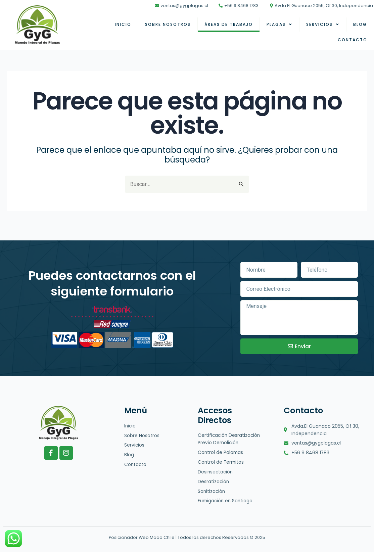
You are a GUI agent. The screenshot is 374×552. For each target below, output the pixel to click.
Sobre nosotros (168, 24)
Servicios (322, 24)
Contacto (352, 40)
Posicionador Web (128, 538)
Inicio (123, 24)
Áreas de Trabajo (228, 24)
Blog (360, 24)
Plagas (279, 24)
